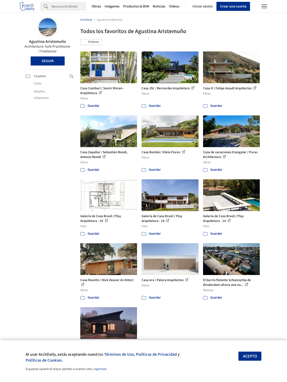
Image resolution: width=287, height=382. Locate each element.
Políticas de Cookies (44, 360)
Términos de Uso (119, 354)
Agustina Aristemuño (47, 41)
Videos (174, 6)
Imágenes (112, 6)
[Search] (69, 6)
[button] (91, 42)
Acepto (250, 356)
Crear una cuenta (233, 6)
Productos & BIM (136, 6)
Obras (96, 6)
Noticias (159, 6)
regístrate (99, 369)
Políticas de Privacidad (156, 354)
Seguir (48, 60)
